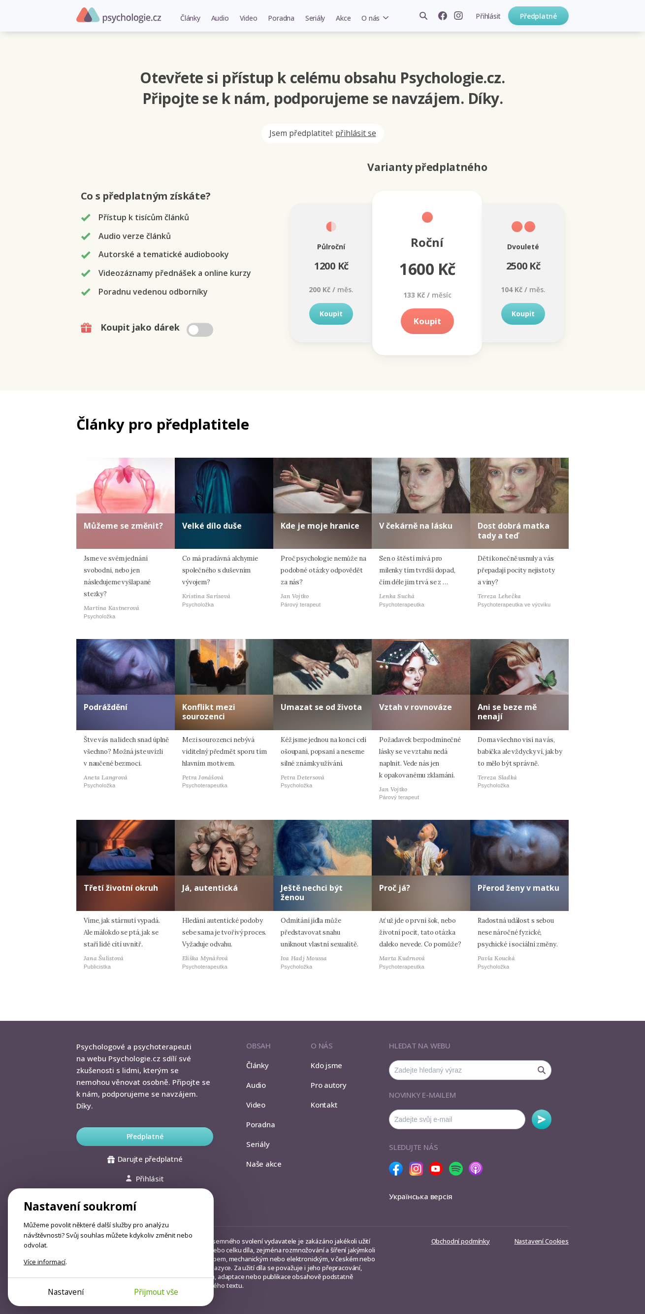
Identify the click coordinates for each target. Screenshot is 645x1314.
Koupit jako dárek (147, 327)
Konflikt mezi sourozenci (208, 712)
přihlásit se (355, 133)
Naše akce (264, 1164)
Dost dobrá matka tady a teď (513, 530)
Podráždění (106, 707)
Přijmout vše (156, 1291)
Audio (220, 18)
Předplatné (538, 16)
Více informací (44, 1261)
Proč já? (394, 887)
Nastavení (66, 1291)
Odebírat (541, 1119)
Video (249, 18)
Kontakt (324, 1105)
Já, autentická (210, 887)
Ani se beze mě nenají (507, 712)
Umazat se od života (321, 707)
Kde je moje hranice (320, 525)
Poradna (281, 18)
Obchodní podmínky (460, 1241)
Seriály (315, 18)
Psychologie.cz (118, 15)
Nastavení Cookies (542, 1241)
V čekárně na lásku (415, 525)
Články (190, 18)
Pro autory (329, 1085)
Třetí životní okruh (121, 887)
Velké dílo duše (212, 525)
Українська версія (420, 1196)
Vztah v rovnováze (415, 707)
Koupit (331, 313)
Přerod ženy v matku (518, 887)
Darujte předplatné (145, 1159)
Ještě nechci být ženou (312, 892)
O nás (370, 18)
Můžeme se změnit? (123, 525)
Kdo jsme (326, 1065)
